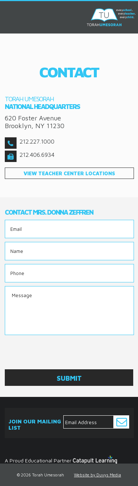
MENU (8, 10)
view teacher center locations (69, 173)
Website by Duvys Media (97, 474)
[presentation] (61, 353)
